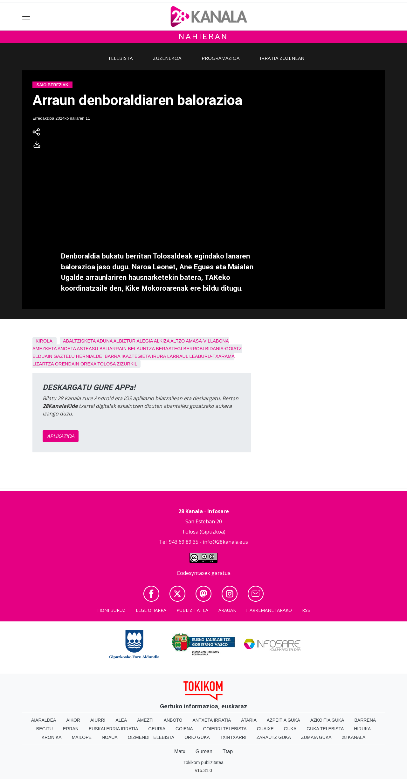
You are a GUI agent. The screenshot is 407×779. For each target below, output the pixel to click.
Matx (179, 751)
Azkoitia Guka (327, 720)
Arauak (227, 610)
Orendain (67, 363)
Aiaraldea (43, 720)
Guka (290, 728)
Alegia (144, 340)
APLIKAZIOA (60, 436)
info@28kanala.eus (225, 541)
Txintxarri (233, 737)
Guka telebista (325, 728)
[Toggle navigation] (26, 16)
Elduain (42, 356)
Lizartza (43, 363)
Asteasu (87, 348)
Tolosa (106, 363)
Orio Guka (197, 737)
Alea (121, 720)
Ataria (249, 720)
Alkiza (161, 340)
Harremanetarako (269, 610)
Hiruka (362, 728)
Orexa (88, 363)
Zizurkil (127, 363)
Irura (159, 356)
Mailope (82, 737)
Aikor (73, 720)
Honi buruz (111, 610)
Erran (71, 728)
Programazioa (220, 58)
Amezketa (44, 348)
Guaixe (265, 728)
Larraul (177, 356)
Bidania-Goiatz (223, 348)
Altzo (177, 340)
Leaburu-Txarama (211, 356)
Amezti (145, 720)
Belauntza (141, 348)
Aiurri (97, 720)
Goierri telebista (224, 728)
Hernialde (89, 356)
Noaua (110, 737)
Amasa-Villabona (207, 340)
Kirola (44, 340)
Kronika (52, 737)
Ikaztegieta (136, 356)
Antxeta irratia (212, 720)
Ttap (228, 751)
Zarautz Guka (274, 737)
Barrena (365, 720)
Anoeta (67, 348)
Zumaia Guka (316, 737)
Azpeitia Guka (283, 720)
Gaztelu (63, 356)
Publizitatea (192, 610)
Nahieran (203, 36)
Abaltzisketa (79, 340)
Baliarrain (113, 348)
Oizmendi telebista (151, 737)
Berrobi (193, 348)
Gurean (204, 751)
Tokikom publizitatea (203, 762)
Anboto (173, 720)
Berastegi (169, 348)
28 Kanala (354, 737)
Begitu (44, 728)
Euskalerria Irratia (113, 728)
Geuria (156, 728)
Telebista (120, 58)
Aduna (105, 340)
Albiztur (125, 340)
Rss (306, 610)
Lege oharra (151, 610)
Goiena (184, 728)
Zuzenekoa (167, 58)
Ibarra (111, 356)
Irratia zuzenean (282, 58)
